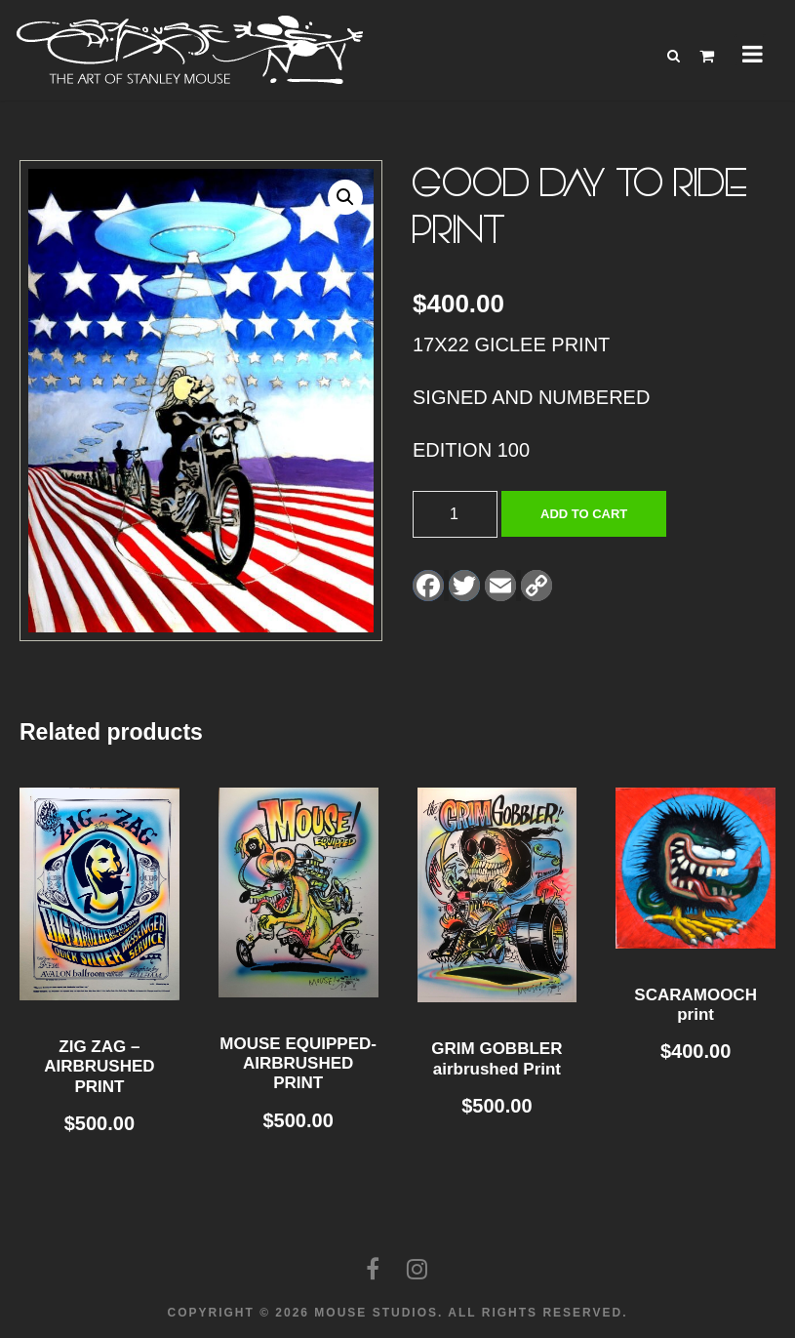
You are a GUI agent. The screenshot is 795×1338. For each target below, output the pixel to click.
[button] (345, 197)
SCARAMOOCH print (695, 1005)
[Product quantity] (455, 514)
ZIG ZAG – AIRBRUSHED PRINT (99, 1066)
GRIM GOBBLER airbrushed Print (496, 1058)
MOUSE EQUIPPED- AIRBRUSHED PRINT (298, 1063)
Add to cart (583, 514)
